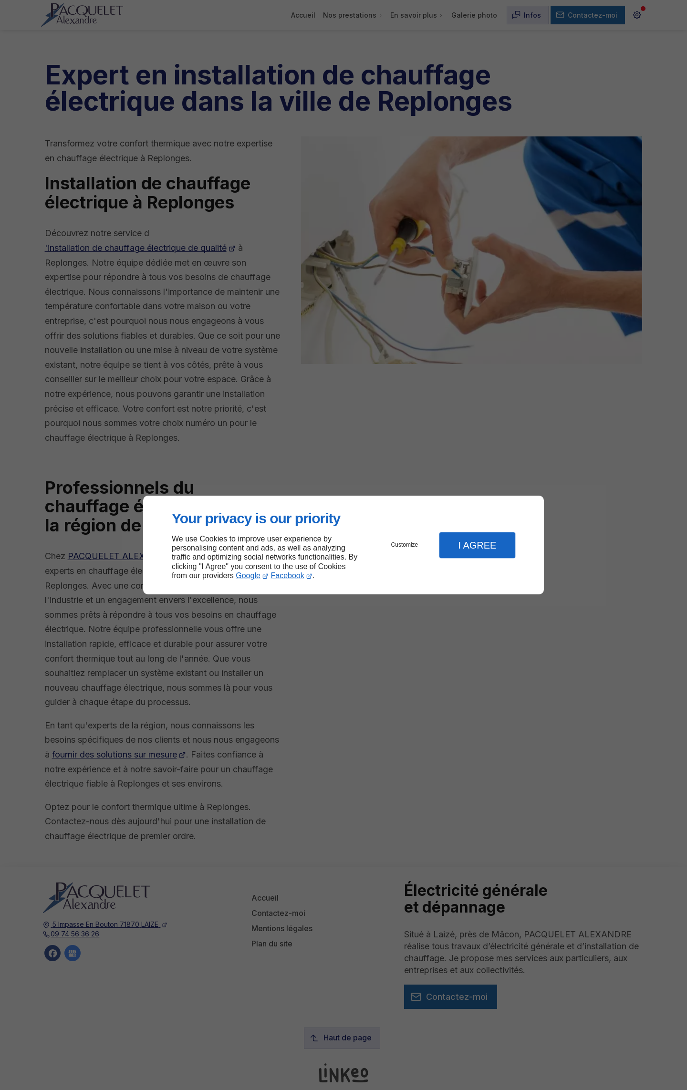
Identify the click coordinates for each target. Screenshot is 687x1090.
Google (248, 575)
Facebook (287, 575)
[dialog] (343, 545)
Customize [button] (404, 544)
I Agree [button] (477, 545)
